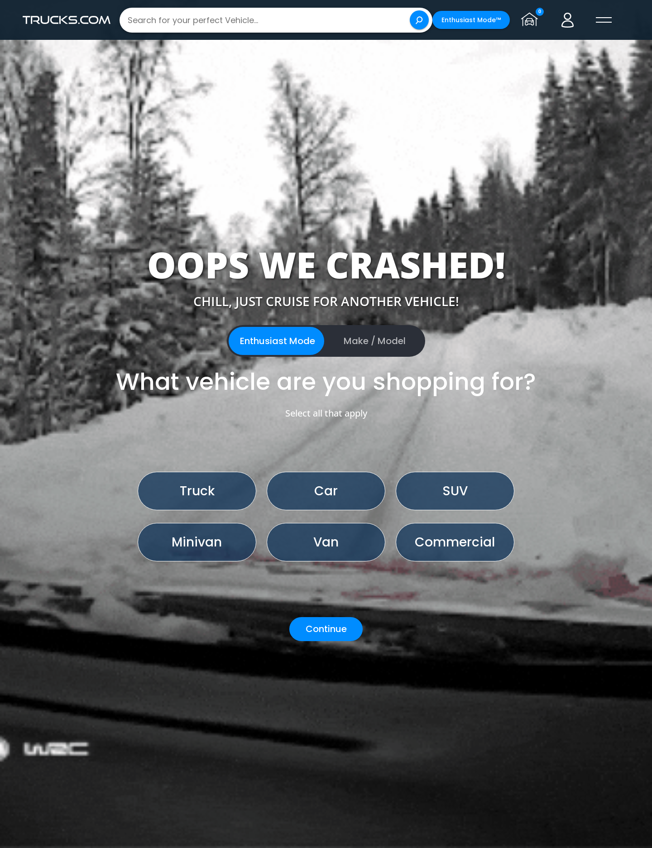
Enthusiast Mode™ (471, 19)
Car (326, 491)
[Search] (419, 19)
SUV (455, 491)
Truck (197, 491)
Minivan (197, 542)
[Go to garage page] (531, 19)
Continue (326, 629)
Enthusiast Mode (277, 341)
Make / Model (375, 341)
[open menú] (604, 19)
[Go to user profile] (567, 19)
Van (326, 542)
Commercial (455, 542)
